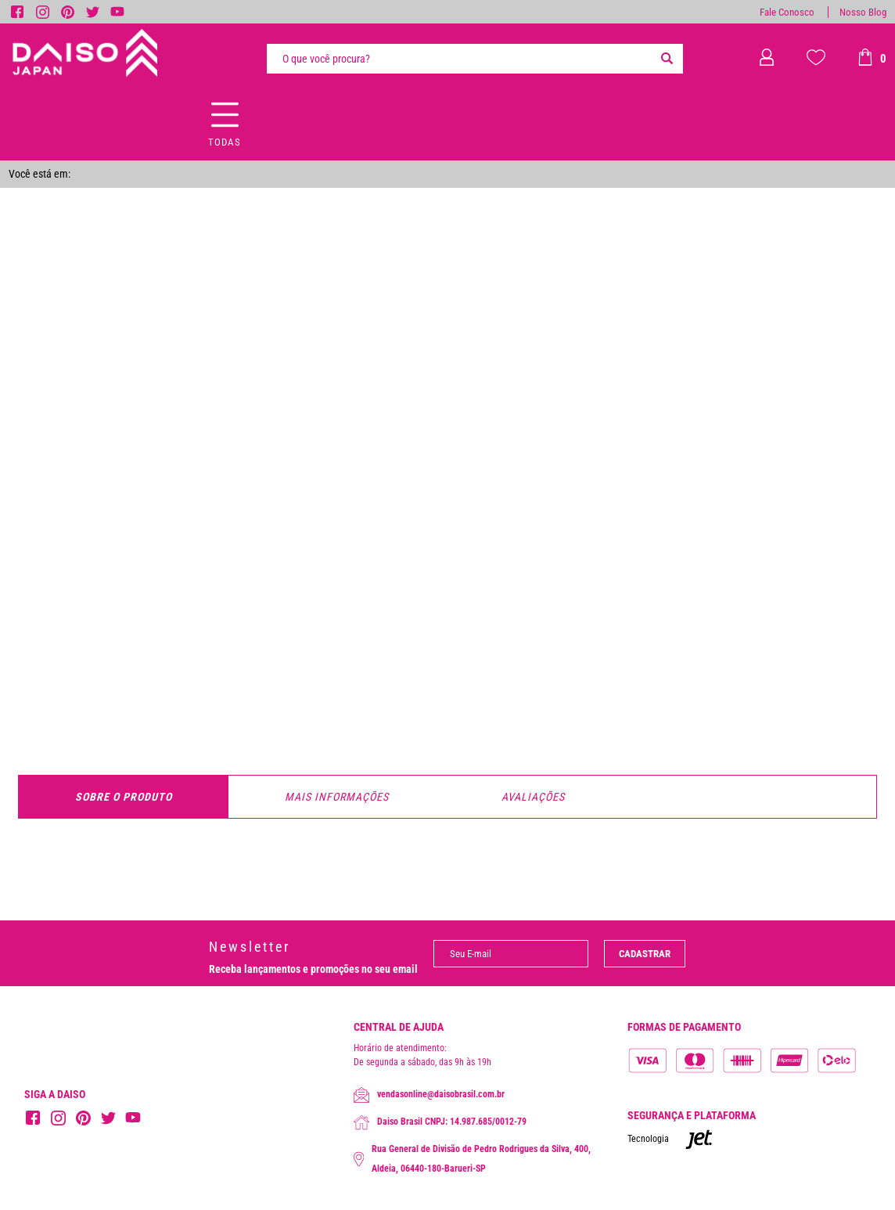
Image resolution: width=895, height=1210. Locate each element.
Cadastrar (644, 954)
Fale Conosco (787, 12)
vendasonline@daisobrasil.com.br (429, 1095)
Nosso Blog (862, 12)
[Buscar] (667, 59)
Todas (224, 142)
